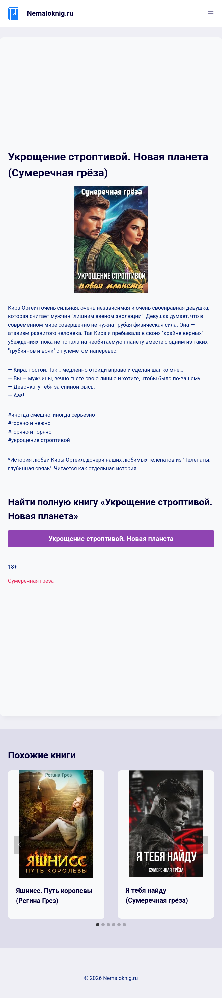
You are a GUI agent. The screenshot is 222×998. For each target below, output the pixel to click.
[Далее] (202, 845)
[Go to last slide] (20, 845)
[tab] (97, 924)
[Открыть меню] (210, 13)
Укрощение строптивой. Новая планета (110, 539)
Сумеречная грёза (31, 581)
